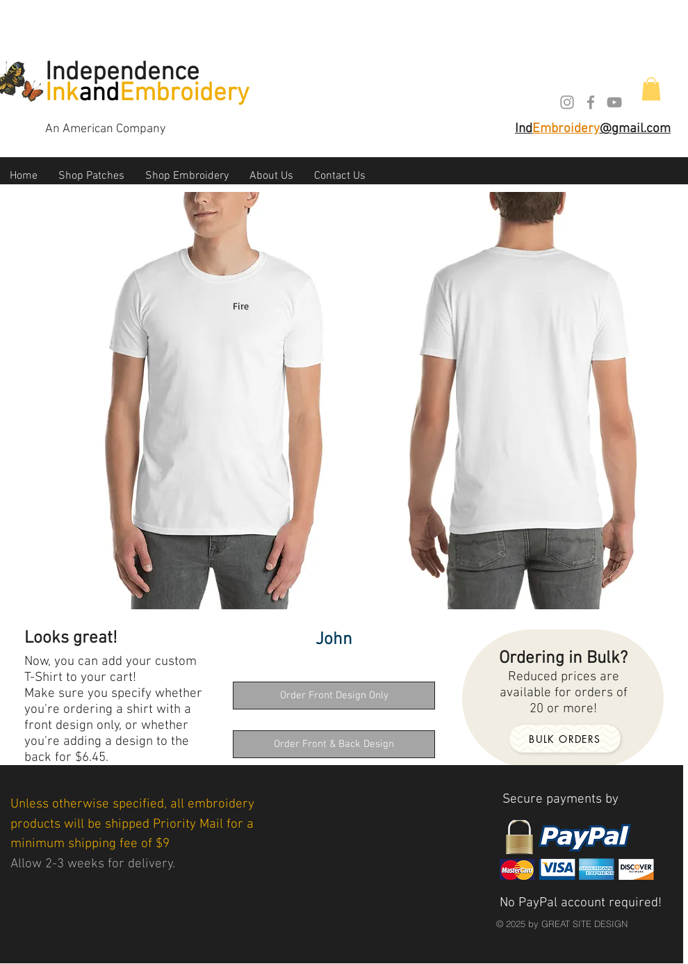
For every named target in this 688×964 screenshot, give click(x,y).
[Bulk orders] (565, 739)
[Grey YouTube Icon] (614, 102)
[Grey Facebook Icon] (591, 102)
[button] (651, 88)
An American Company (105, 129)
